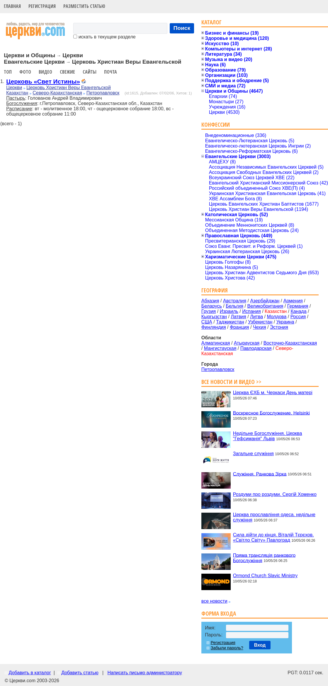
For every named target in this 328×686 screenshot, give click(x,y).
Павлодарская (256, 348)
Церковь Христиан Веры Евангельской (68, 87)
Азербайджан (264, 300)
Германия (297, 306)
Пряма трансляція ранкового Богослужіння (264, 558)
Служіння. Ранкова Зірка (260, 473)
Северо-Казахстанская (57, 92)
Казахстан (17, 92)
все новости (214, 601)
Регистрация (42, 6)
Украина (285, 321)
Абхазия (210, 300)
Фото (25, 72)
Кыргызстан (214, 316)
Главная (12, 6)
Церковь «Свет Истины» (43, 81)
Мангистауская (220, 348)
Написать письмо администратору (144, 672)
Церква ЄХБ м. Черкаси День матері (272, 392)
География (214, 290)
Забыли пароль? (227, 648)
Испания (251, 311)
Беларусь (211, 306)
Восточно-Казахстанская (290, 343)
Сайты (89, 72)
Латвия (238, 316)
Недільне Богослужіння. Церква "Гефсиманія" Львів (267, 436)
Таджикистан (230, 321)
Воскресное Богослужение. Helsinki (271, 412)
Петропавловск (102, 92)
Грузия (208, 311)
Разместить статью (84, 6)
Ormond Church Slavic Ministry (265, 575)
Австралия (234, 300)
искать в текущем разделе (104, 36)
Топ (8, 72)
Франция (239, 327)
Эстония (279, 327)
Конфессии (215, 124)
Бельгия (234, 306)
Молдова (276, 316)
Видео (45, 72)
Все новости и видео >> (231, 382)
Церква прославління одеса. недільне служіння (274, 517)
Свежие (67, 72)
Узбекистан (260, 321)
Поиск (182, 28)
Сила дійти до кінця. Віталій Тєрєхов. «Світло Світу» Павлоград (273, 537)
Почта (110, 72)
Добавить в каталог (30, 672)
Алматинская (215, 343)
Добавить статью (79, 672)
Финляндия (213, 327)
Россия (298, 316)
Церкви (14, 87)
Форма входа (218, 613)
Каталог (211, 22)
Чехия (259, 327)
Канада (298, 311)
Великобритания (265, 306)
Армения (293, 300)
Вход (260, 645)
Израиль (229, 311)
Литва (256, 316)
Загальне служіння (253, 453)
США (206, 321)
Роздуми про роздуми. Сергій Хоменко (275, 494)
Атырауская (247, 343)
